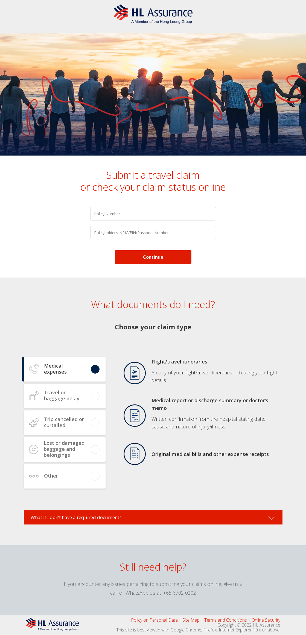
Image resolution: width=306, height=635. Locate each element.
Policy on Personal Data (154, 620)
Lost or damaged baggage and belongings (64, 449)
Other (51, 476)
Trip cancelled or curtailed (64, 422)
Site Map (191, 620)
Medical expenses (55, 369)
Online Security (266, 620)
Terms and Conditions (225, 620)
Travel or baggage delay (62, 395)
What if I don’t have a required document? (76, 517)
